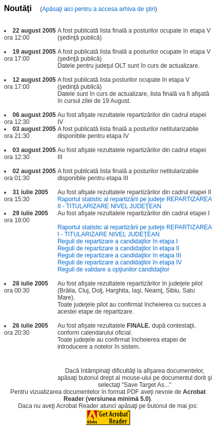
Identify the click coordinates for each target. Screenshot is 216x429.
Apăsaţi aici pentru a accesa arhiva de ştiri (98, 9)
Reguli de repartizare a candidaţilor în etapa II (118, 248)
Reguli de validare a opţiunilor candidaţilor (113, 269)
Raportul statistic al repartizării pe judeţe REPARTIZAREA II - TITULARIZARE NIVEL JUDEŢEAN (134, 203)
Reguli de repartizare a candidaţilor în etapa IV (119, 262)
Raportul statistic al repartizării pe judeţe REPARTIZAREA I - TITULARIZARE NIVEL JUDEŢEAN (134, 231)
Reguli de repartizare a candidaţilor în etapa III (119, 255)
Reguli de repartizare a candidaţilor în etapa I (117, 241)
